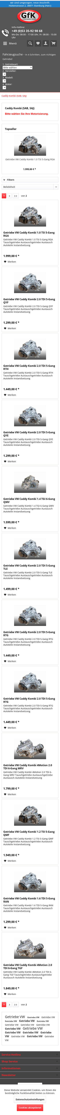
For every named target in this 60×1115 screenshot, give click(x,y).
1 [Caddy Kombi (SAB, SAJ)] (4, 195)
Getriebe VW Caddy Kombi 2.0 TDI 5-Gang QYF (29, 301)
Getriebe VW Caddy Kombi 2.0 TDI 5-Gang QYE (29, 434)
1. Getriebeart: (10, 64)
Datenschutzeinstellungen (30, 1099)
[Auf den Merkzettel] (10, 262)
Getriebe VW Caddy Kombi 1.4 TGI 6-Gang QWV (29, 500)
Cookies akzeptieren (30, 1107)
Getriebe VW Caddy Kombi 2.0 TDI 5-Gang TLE (29, 567)
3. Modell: (8, 77)
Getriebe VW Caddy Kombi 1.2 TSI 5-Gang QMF (29, 833)
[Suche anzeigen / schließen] (30, 43)
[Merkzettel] (38, 43)
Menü (10, 43)
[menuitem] (9, 43)
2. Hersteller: (9, 70)
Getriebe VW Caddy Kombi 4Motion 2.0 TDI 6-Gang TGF (27, 966)
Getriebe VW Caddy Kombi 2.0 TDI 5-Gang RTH (29, 367)
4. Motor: (7, 84)
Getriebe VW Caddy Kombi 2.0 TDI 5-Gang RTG (29, 634)
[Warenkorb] (53, 43)
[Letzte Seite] (16, 195)
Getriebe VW (15, 1017)
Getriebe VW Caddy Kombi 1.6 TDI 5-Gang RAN (29, 900)
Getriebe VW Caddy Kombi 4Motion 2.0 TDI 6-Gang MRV (27, 767)
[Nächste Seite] (9, 195)
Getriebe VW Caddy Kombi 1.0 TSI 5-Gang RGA (30, 159)
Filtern (8, 179)
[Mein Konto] (46, 43)
